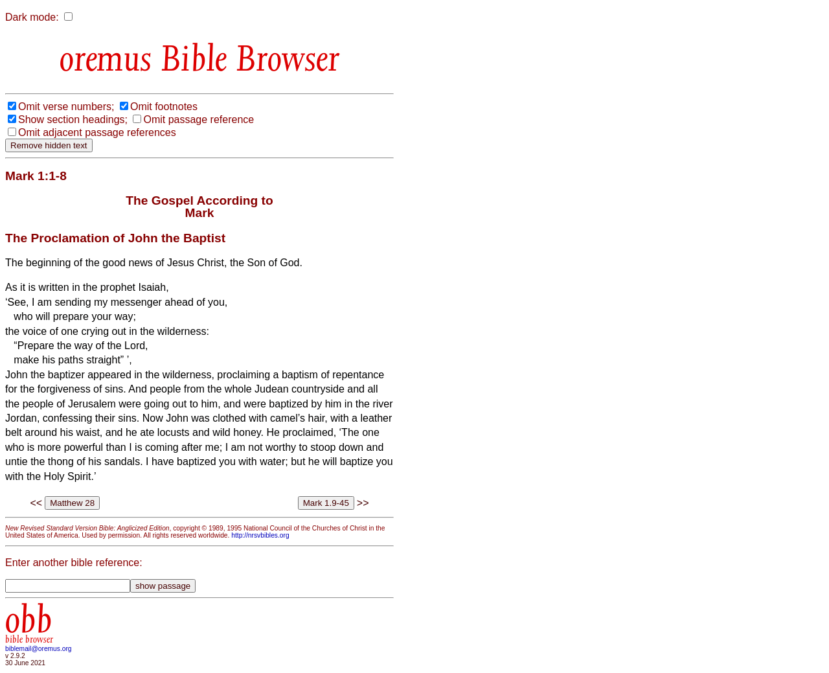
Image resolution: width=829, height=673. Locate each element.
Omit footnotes (164, 106)
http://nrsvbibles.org (260, 535)
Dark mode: (32, 17)
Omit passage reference (198, 119)
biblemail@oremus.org (38, 648)
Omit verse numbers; (66, 106)
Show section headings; (73, 119)
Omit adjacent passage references (97, 132)
